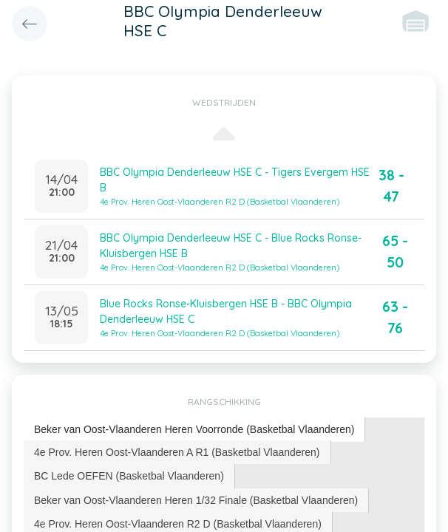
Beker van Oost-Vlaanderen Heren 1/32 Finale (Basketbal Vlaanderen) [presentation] (196, 500)
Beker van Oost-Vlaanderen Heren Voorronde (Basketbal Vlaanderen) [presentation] (194, 429)
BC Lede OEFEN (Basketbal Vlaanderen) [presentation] (129, 476)
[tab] (194, 429)
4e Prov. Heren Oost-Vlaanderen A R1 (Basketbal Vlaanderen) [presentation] (177, 452)
